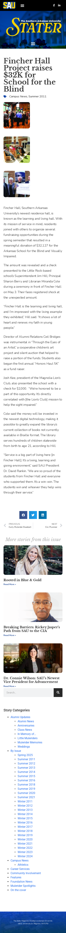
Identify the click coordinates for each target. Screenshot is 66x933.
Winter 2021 (25, 843)
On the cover (18, 890)
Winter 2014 (25, 814)
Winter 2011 (25, 801)
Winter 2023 (25, 852)
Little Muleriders (27, 738)
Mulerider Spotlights (23, 885)
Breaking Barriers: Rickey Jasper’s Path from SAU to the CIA (32, 629)
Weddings (24, 746)
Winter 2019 (25, 835)
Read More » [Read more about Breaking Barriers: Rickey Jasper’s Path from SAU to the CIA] (10, 635)
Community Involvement (26, 873)
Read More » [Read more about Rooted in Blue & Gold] (10, 584)
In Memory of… (27, 734)
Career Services (20, 869)
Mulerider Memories (30, 742)
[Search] (58, 692)
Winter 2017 (25, 826)
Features (16, 877)
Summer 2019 (26, 788)
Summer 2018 (26, 784)
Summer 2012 (26, 763)
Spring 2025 (25, 755)
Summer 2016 (26, 780)
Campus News (18, 96)
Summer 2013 (26, 767)
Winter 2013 (25, 810)
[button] (22, 5)
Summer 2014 (26, 772)
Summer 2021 (26, 797)
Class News (25, 729)
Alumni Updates (20, 717)
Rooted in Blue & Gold (22, 580)
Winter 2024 (25, 856)
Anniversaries (26, 725)
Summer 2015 (26, 776)
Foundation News (21, 881)
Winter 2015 (25, 818)
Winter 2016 (25, 822)
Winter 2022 (25, 848)
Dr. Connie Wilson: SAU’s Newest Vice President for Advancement (31, 680)
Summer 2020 (26, 793)
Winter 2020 (25, 839)
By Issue (16, 751)
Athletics (23, 864)
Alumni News (26, 721)
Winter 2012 (25, 805)
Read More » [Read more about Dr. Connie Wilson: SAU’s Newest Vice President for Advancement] (10, 686)
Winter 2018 (25, 831)
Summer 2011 (37, 96)
